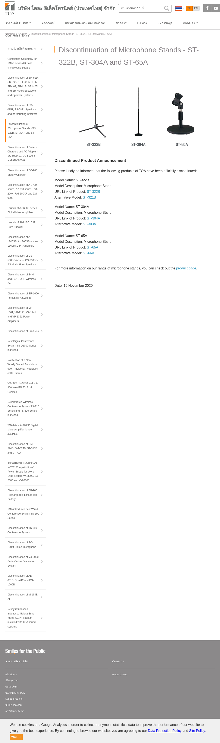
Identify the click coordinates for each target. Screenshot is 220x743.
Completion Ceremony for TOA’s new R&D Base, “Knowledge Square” (22, 63)
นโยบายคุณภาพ (13, 705)
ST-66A (88, 253)
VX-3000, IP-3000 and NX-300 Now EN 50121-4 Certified (22, 387)
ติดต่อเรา (118, 661)
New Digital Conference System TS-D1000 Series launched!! (21, 345)
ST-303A (89, 224)
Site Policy (197, 731)
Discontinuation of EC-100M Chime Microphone (21, 544)
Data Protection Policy (165, 731)
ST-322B (93, 191)
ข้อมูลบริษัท (11, 686)
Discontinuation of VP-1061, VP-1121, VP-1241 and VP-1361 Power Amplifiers (21, 314)
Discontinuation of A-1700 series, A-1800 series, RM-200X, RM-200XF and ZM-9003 (22, 191)
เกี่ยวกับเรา (11, 674)
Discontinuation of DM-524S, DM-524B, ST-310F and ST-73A (22, 448)
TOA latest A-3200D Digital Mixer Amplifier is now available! (22, 430)
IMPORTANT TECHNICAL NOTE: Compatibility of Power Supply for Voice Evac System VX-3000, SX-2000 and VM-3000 (23, 471)
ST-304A (93, 218)
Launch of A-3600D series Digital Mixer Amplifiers (22, 210)
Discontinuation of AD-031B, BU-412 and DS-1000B (20, 580)
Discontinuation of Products (23, 331)
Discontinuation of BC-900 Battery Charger (22, 172)
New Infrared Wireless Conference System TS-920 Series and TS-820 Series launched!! (23, 409)
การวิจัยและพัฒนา (14, 711)
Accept (16, 737)
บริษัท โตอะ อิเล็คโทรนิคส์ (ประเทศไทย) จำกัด (67, 8)
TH (189, 8)
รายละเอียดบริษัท (16, 661)
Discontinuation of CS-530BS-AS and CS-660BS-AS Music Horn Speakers (22, 260)
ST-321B (89, 197)
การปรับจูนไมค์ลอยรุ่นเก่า (21, 48)
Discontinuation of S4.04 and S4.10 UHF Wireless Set (21, 279)
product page (186, 268)
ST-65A (92, 247)
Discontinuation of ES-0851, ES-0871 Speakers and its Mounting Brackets (22, 110)
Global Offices (119, 674)
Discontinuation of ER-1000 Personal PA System (23, 295)
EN (196, 8)
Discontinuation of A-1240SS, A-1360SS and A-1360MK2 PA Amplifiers (22, 241)
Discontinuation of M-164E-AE (22, 596)
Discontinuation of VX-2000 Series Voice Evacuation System (22, 561)
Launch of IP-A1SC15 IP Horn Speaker (21, 224)
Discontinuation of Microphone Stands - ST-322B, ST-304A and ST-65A (22, 131)
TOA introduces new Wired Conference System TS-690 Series (23, 513)
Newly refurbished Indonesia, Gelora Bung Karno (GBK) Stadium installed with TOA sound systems (21, 618)
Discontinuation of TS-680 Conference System (22, 530)
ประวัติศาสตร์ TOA (15, 693)
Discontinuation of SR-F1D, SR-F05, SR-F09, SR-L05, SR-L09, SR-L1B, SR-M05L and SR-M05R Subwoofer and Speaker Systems (23, 86)
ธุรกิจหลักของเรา (14, 699)
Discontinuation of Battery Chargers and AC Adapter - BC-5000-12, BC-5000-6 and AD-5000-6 (22, 154)
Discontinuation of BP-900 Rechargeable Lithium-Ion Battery (22, 495)
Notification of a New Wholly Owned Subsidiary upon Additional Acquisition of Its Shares (22, 367)
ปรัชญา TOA (11, 680)
